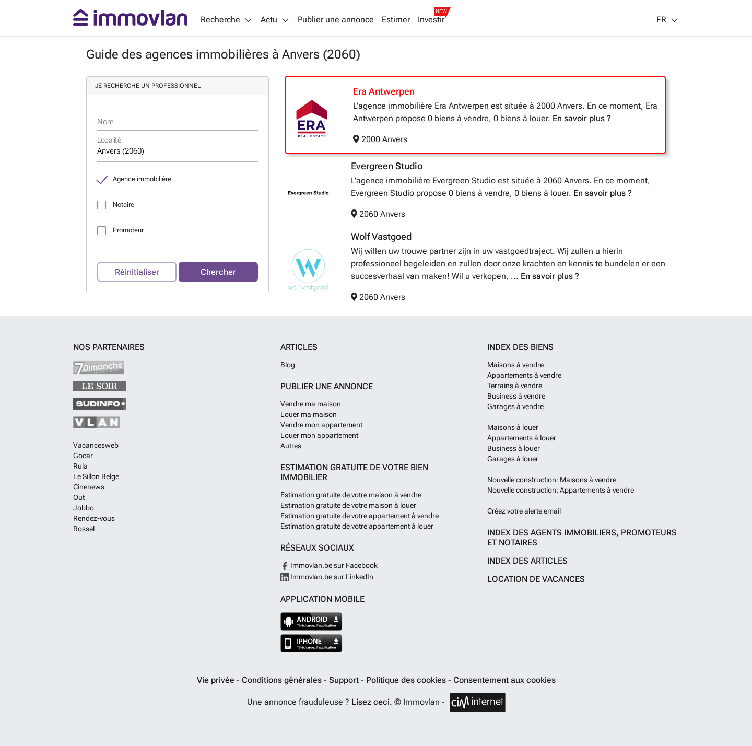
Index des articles (527, 561)
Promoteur (128, 230)
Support (345, 680)
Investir (431, 20)
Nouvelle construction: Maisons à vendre (551, 479)
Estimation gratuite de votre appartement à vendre (359, 515)
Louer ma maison (308, 414)
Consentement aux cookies (504, 680)
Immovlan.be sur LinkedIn (326, 577)
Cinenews (88, 487)
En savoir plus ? (582, 118)
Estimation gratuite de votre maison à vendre (350, 495)
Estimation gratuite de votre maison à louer (348, 505)
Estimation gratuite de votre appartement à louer (356, 526)
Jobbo (83, 508)
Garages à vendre (515, 406)
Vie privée (217, 680)
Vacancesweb (96, 445)
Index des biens (520, 347)
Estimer (396, 20)
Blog (287, 364)
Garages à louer (512, 458)
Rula (80, 466)
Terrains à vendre (514, 385)
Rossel (84, 528)
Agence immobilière (142, 179)
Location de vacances (536, 579)
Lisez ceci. (371, 702)
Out (79, 497)
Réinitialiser (137, 272)
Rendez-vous (94, 518)
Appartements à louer (521, 438)
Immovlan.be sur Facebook (329, 565)
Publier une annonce (336, 20)
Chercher (218, 272)
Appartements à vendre (524, 375)
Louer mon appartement (319, 435)
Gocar (83, 455)
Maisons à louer (512, 427)
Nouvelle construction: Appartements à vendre (560, 490)
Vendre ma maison (310, 404)
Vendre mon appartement (321, 425)
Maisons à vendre (515, 364)
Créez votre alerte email (524, 511)
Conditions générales (283, 680)
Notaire (123, 204)
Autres (290, 445)
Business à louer (513, 448)
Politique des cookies (407, 680)
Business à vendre (516, 396)
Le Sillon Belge (96, 476)
